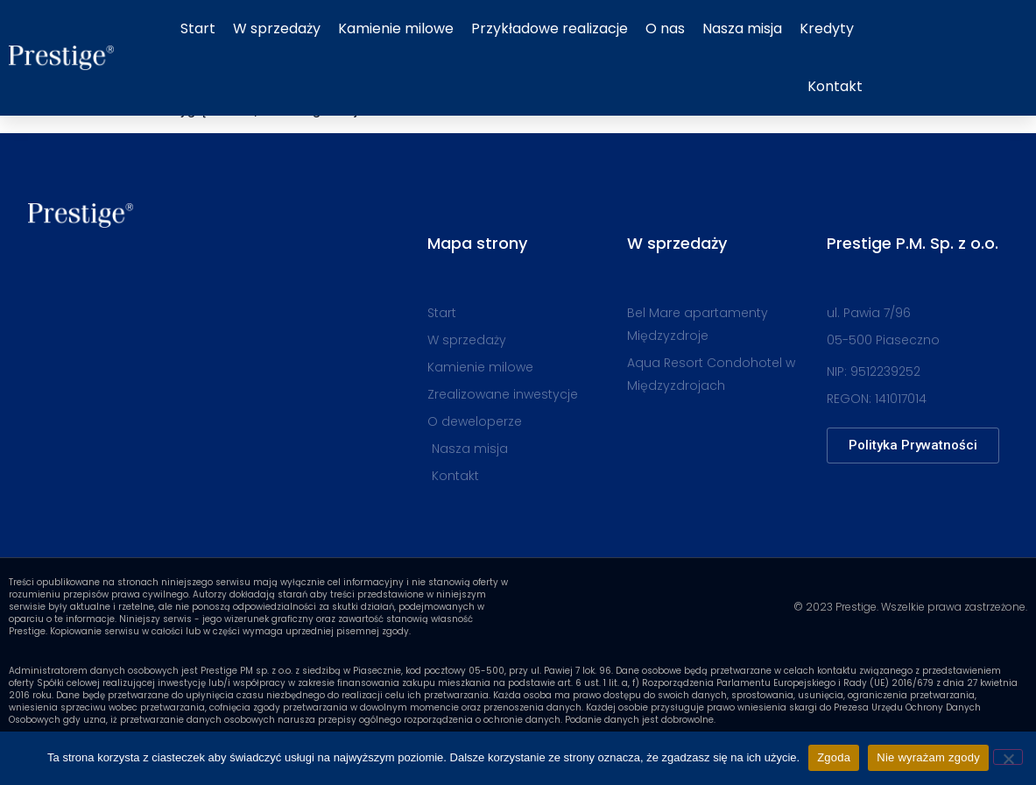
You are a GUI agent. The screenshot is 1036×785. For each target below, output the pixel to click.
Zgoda (833, 757)
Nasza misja (742, 28)
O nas (665, 28)
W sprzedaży (277, 28)
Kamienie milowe (396, 28)
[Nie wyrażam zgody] (1008, 757)
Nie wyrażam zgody (928, 757)
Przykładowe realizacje (549, 28)
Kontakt (835, 86)
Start (197, 28)
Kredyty (827, 28)
